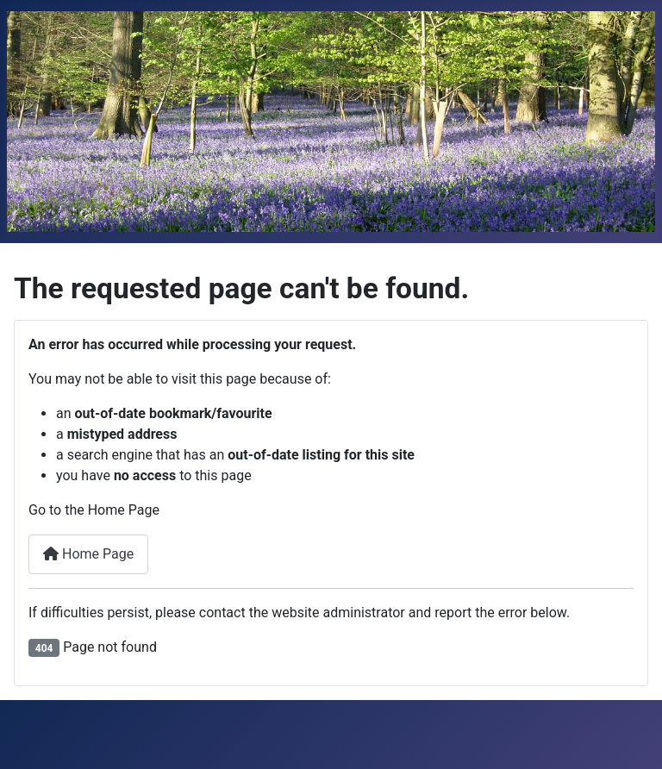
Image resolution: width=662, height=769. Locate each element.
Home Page (88, 554)
